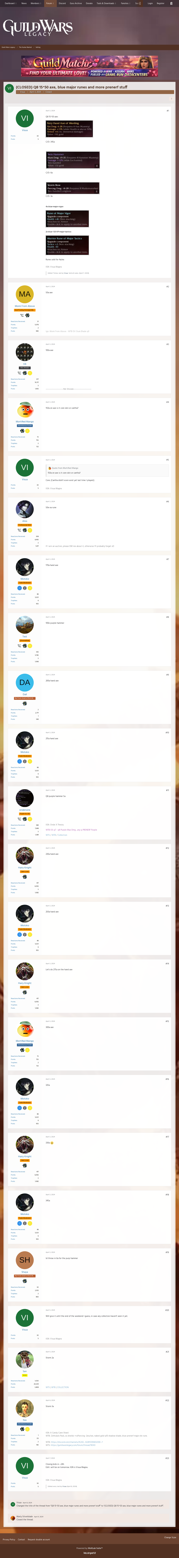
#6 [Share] (167, 501)
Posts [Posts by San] (13, 1387)
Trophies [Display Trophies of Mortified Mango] (14, 443)
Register (160, 3)
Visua (22, 92)
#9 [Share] (167, 675)
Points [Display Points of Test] (13, 655)
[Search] (171, 3)
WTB (54, 835)
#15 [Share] (167, 1021)
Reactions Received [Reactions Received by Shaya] (18, 1287)
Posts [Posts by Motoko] (13, 603)
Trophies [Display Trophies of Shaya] (14, 1293)
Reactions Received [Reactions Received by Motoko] (18, 594)
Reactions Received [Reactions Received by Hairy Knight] (18, 883)
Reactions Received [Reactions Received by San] (18, 1380)
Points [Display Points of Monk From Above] (13, 324)
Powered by (89, 1548)
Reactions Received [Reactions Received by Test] (18, 652)
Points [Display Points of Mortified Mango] (13, 440)
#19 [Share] (167, 1252)
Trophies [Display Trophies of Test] (14, 658)
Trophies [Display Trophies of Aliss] (14, 543)
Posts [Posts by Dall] (13, 719)
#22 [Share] (167, 1400)
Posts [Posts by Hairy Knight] (13, 892)
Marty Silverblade (25, 1516)
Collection (62, 835)
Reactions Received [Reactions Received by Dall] (18, 709)
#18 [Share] (167, 1195)
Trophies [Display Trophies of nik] (14, 385)
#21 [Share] (167, 1352)
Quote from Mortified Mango (65, 468)
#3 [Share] (167, 344)
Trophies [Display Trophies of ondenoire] (14, 831)
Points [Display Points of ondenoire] (13, 828)
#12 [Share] (167, 848)
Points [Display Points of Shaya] (13, 1290)
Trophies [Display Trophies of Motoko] (14, 600)
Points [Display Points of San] (13, 1384)
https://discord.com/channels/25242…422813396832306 (76, 1442)
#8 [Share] (167, 617)
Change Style (170, 1537)
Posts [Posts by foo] (13, 1445)
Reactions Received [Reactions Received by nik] (18, 379)
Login (150, 3)
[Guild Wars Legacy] (89, 28)
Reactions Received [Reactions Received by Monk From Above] (18, 321)
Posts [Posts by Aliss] (13, 546)
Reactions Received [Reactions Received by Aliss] (18, 536)
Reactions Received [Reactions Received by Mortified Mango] (18, 437)
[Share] (171, 99)
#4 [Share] (167, 402)
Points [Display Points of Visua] (13, 136)
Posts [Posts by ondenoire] (13, 834)
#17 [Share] (167, 1137)
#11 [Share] (167, 790)
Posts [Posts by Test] (13, 661)
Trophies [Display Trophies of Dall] (14, 716)
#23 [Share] (167, 1458)
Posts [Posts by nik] (13, 388)
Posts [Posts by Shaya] (13, 1297)
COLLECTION (63, 1387)
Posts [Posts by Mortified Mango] (13, 446)
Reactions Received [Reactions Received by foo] (18, 1435)
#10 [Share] (167, 732)
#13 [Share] (167, 906)
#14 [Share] (167, 963)
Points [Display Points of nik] (13, 382)
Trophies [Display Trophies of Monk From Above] (14, 328)
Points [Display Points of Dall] (13, 713)
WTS (48, 835)
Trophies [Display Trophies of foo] (14, 1441)
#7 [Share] (167, 559)
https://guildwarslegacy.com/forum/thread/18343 (73, 1445)
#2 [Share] (167, 286)
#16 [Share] (167, 1079)
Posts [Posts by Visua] (13, 139)
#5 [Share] (167, 460)
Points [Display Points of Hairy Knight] (13, 886)
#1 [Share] (168, 111)
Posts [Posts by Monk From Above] (13, 331)
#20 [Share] (167, 1310)
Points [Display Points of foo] (13, 1438)
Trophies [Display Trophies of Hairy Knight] (14, 889)
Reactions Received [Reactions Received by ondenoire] (18, 825)
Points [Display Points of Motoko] (13, 597)
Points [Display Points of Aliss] (13, 539)
